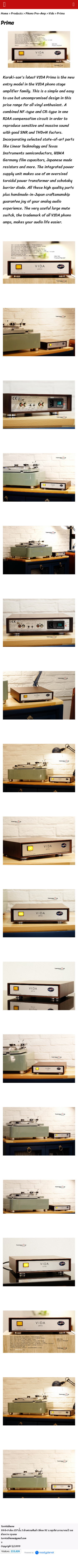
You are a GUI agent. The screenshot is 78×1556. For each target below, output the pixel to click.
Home (4, 13)
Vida (51, 13)
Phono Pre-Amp (36, 13)
